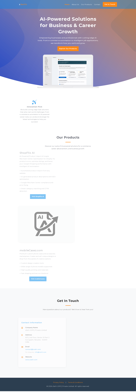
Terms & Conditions (75, 383)
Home (67, 4)
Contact (97, 4)
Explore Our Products (68, 48)
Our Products (86, 4)
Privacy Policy (58, 383)
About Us (75, 4)
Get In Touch (110, 4)
